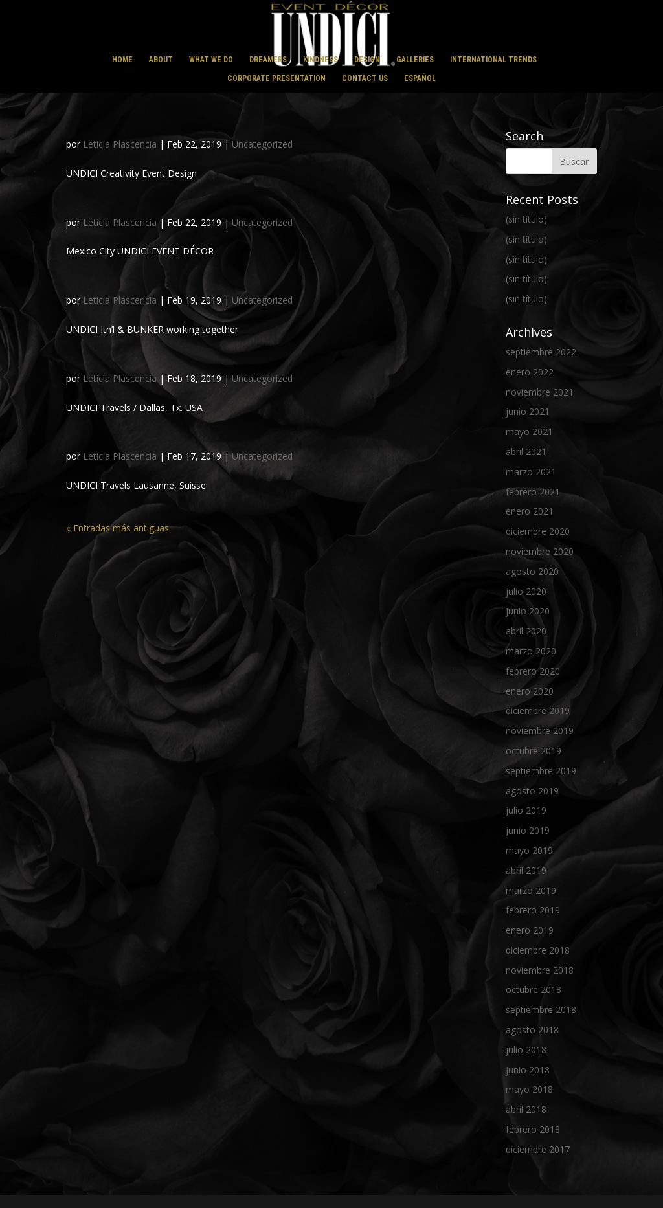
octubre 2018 (533, 989)
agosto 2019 (532, 791)
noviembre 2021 (540, 392)
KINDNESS (320, 59)
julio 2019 (526, 810)
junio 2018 (528, 1070)
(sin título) (526, 219)
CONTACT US (365, 78)
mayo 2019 (529, 850)
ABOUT (161, 59)
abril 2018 (526, 1109)
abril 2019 (526, 870)
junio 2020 (528, 611)
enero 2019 (530, 930)
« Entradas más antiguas (117, 528)
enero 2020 (530, 691)
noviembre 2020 (540, 551)
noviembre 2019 (540, 730)
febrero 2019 (533, 910)
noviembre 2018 (540, 970)
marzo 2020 (531, 651)
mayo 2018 (529, 1089)
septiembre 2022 (541, 352)
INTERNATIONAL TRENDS (493, 59)
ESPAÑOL (420, 78)
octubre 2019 (533, 750)
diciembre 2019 (538, 710)
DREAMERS (268, 59)
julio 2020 (526, 591)
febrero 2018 (533, 1129)
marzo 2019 (531, 890)
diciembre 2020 (538, 531)
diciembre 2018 (538, 950)
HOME (122, 59)
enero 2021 (530, 511)
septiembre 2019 (541, 771)
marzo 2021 (531, 471)
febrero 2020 (533, 671)
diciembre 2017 (538, 1149)
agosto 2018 (532, 1029)
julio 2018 (526, 1050)
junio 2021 (528, 411)
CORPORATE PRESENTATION (276, 78)
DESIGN (367, 59)
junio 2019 (528, 830)
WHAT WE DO (211, 59)
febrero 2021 (533, 492)
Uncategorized (262, 144)
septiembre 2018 (541, 1009)
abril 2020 (526, 631)
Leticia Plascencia (120, 144)
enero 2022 (530, 372)
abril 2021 (526, 451)
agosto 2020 (532, 571)
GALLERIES (415, 59)
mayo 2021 (529, 431)
